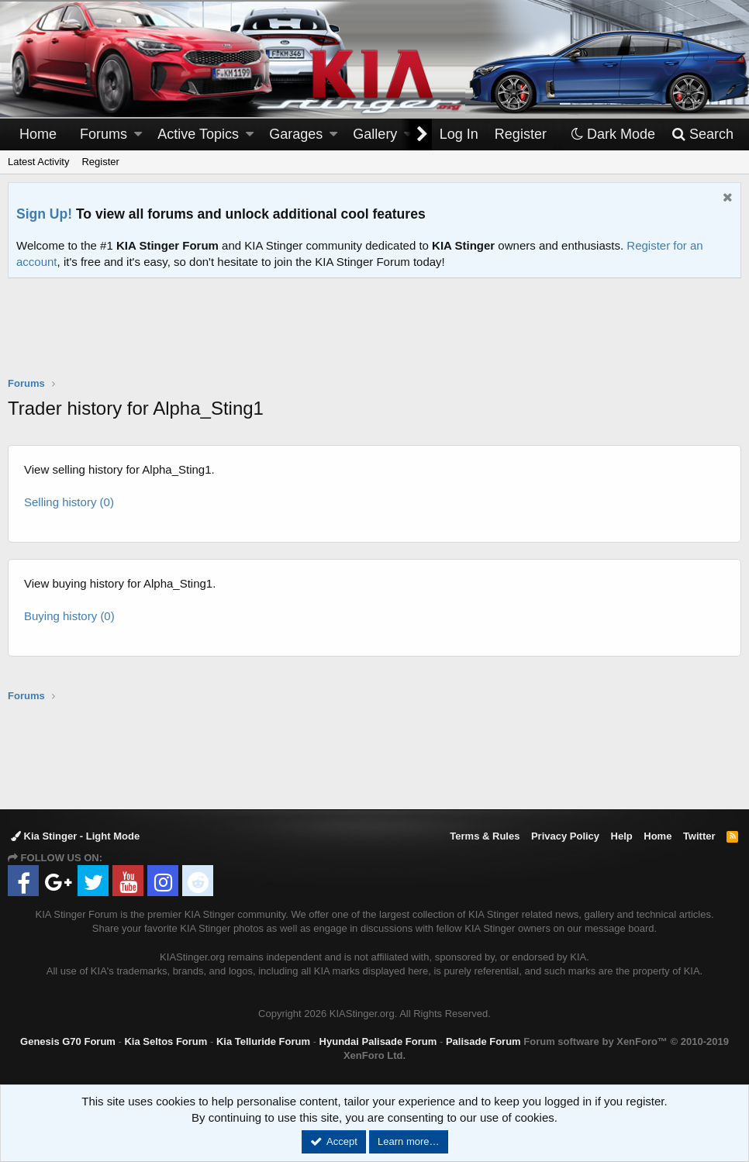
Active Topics (198, 134)
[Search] (702, 134)
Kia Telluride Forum (263, 1041)
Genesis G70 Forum (68, 1041)
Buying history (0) (69, 615)
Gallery (375, 134)
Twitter (699, 836)
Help (622, 836)
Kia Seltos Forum (165, 1041)
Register (100, 161)
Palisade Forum (483, 1041)
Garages (296, 134)
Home (38, 134)
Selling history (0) (69, 502)
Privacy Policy (565, 836)
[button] (138, 134)
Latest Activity (38, 161)
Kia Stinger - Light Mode (75, 836)
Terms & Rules (484, 836)
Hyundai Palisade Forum (378, 1041)
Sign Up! (44, 214)
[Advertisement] (374, 337)
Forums (103, 134)
